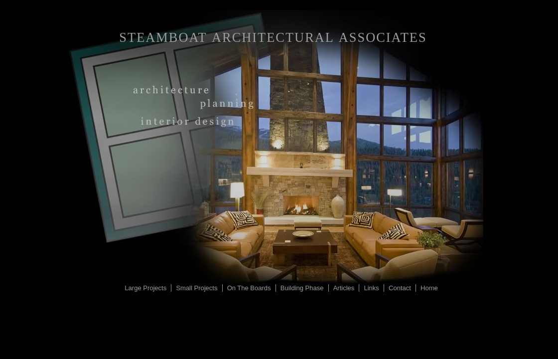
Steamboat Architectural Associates (272, 37)
